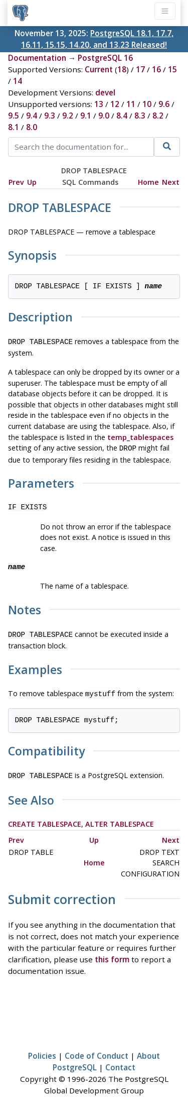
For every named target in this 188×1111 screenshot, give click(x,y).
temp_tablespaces (140, 436)
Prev (16, 182)
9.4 (31, 115)
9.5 (13, 115)
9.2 (67, 115)
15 (172, 69)
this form (112, 954)
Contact (120, 1062)
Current (99, 69)
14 (17, 81)
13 (98, 104)
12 (114, 104)
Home (148, 182)
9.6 (163, 104)
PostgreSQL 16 (105, 58)
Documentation (37, 58)
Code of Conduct (96, 1051)
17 (140, 69)
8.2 (157, 115)
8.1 (13, 127)
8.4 (121, 115)
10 (146, 104)
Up (32, 182)
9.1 (85, 115)
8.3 (139, 115)
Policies (42, 1051)
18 (121, 69)
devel (105, 92)
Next (170, 182)
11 (130, 104)
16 (156, 69)
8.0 (31, 127)
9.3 (49, 115)
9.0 (103, 115)
